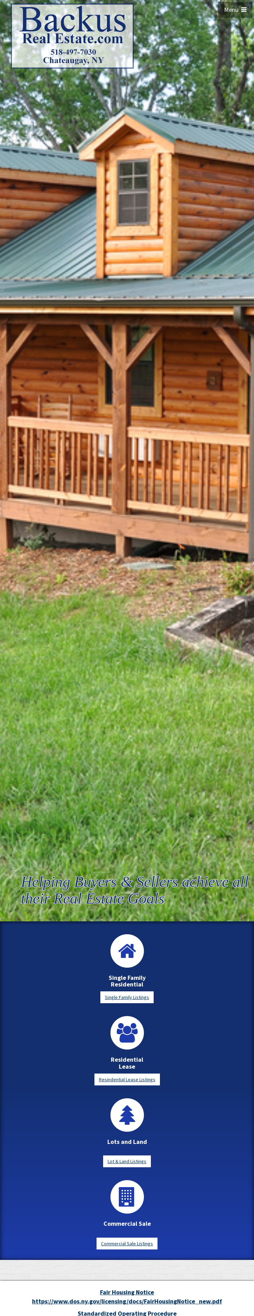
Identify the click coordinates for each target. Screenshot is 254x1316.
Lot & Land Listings (127, 1161)
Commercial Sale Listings (127, 1243)
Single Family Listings (127, 997)
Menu (235, 10)
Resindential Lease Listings (127, 1079)
